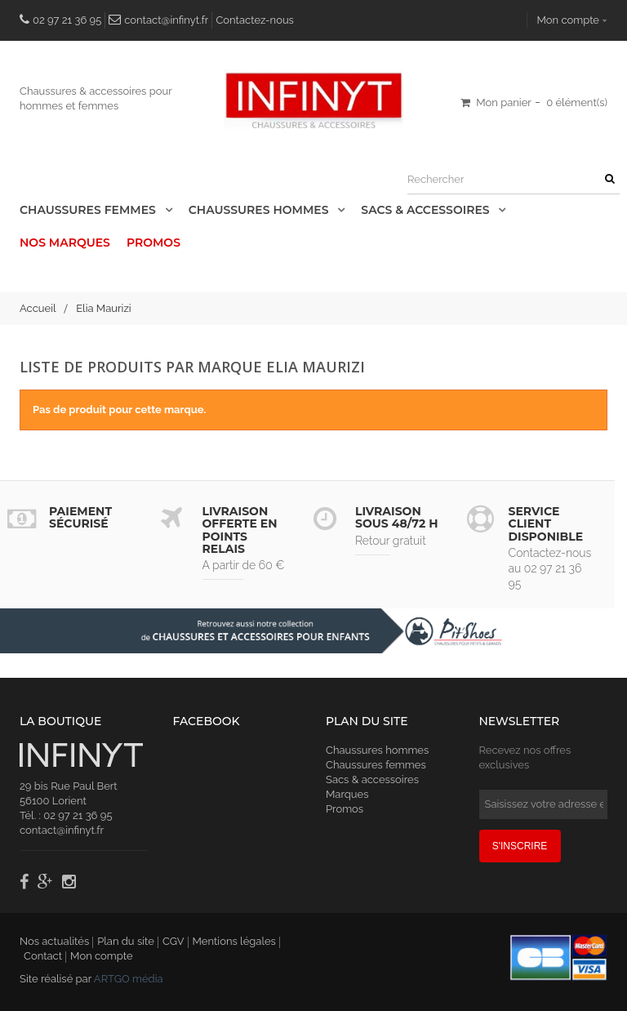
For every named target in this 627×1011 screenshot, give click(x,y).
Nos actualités (54, 941)
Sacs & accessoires (426, 210)
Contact (43, 956)
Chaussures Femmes (89, 210)
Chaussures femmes (376, 765)
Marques (347, 794)
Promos (153, 242)
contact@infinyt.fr (166, 20)
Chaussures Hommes (260, 210)
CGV (173, 941)
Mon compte (568, 20)
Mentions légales (234, 941)
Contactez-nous (255, 20)
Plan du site (125, 941)
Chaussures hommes (377, 750)
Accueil (38, 308)
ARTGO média (128, 979)
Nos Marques (65, 242)
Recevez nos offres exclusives (525, 757)
